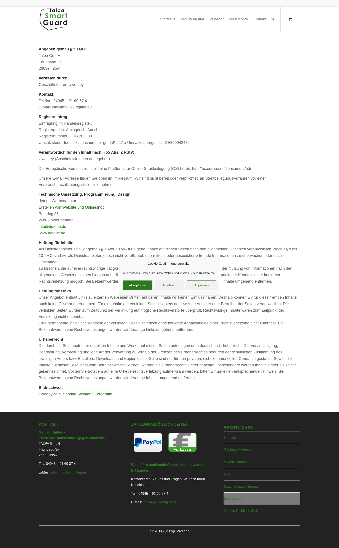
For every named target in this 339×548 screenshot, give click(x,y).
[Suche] (273, 19)
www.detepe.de (52, 233)
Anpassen (201, 290)
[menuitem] (167, 19)
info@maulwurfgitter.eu (68, 472)
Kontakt (230, 438)
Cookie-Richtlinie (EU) (241, 511)
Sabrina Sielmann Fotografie (87, 394)
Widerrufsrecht (235, 462)
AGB (228, 474)
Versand (183, 531)
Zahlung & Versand (239, 450)
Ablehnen (169, 290)
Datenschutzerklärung (241, 486)
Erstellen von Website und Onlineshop (72, 207)
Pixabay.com (50, 394)
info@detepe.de (52, 226)
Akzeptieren (137, 290)
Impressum (233, 498)
